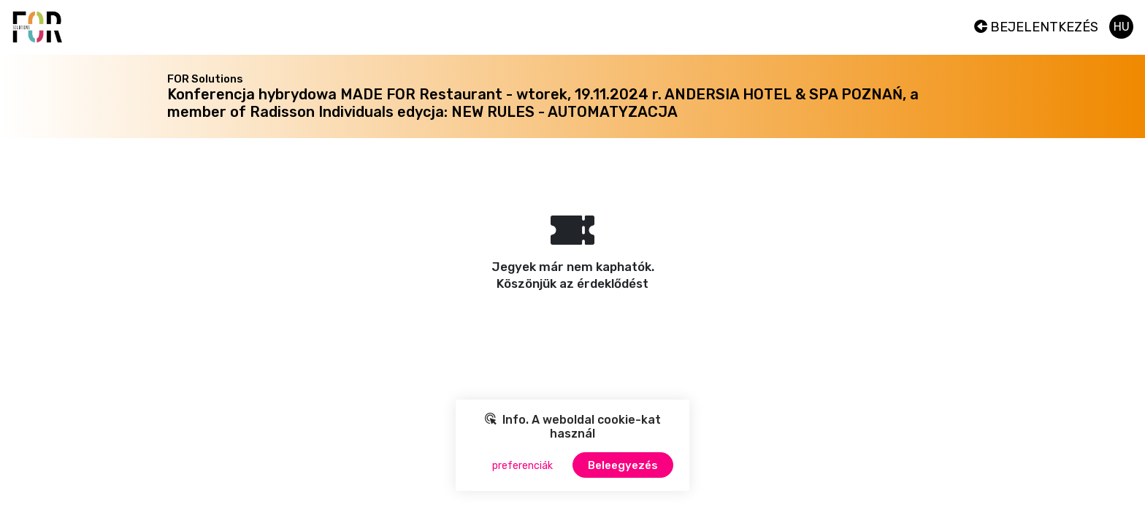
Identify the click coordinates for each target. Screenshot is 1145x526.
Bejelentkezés (1036, 27)
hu (1122, 27)
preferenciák (522, 466)
